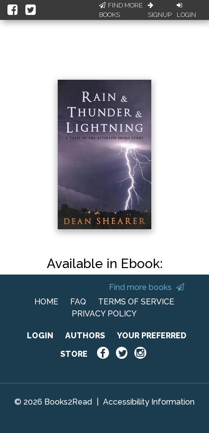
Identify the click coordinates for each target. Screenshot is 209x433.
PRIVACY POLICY (104, 313)
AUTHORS (85, 335)
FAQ (78, 301)
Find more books (146, 287)
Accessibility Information (149, 402)
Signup (160, 10)
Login (186, 10)
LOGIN (40, 335)
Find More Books (121, 10)
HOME (46, 301)
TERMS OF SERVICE (136, 301)
